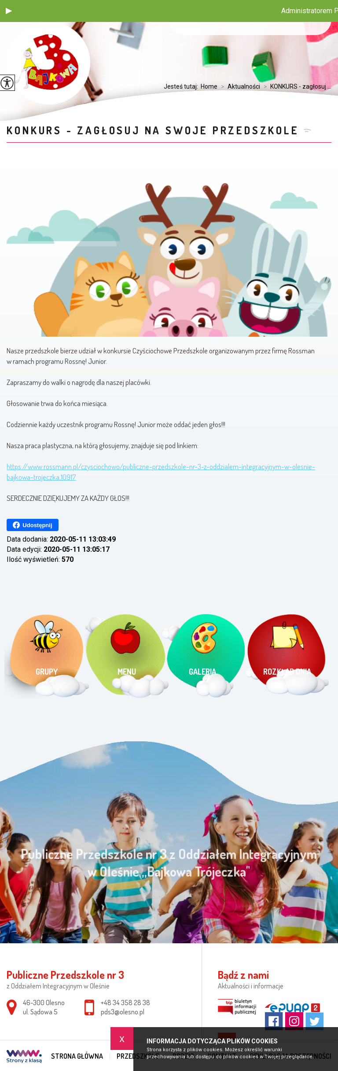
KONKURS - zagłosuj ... (295, 86)
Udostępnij (32, 524)
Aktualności (238, 86)
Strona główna (77, 1056)
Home (209, 86)
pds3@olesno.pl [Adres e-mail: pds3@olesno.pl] (122, 1011)
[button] (9, 11)
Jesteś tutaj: (182, 86)
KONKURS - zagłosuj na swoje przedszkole (153, 130)
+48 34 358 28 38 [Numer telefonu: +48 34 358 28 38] (125, 1002)
